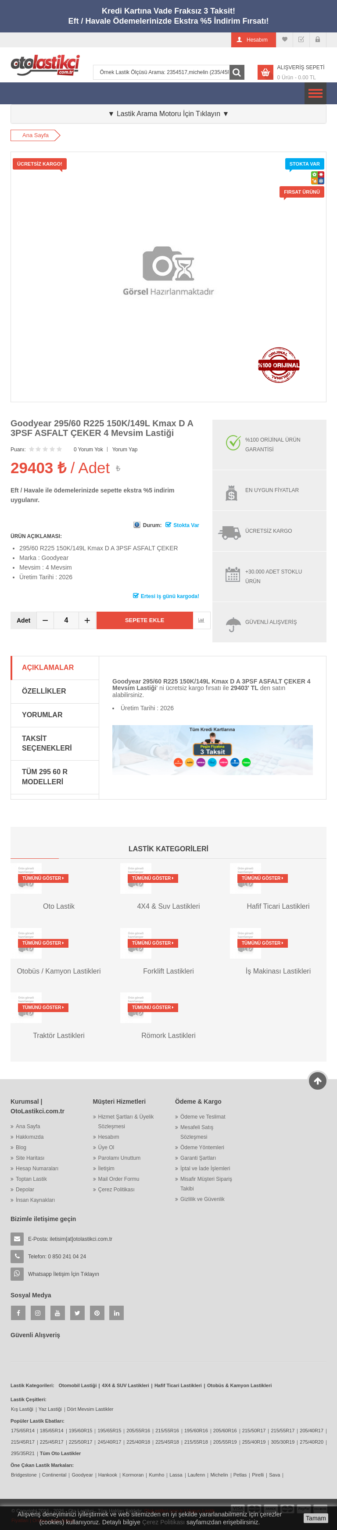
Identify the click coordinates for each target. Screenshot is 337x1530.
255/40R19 (254, 1442)
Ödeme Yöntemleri (202, 1147)
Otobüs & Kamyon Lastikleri (239, 1385)
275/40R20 (311, 1442)
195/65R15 (109, 1430)
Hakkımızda (29, 1137)
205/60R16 (225, 1430)
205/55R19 (225, 1442)
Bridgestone (24, 1474)
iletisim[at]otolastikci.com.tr (81, 1239)
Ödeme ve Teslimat (203, 1117)
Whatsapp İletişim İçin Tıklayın (63, 1274)
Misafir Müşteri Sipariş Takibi (206, 1184)
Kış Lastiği (22, 1409)
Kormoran (132, 1474)
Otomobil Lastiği (78, 1385)
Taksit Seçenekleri (47, 743)
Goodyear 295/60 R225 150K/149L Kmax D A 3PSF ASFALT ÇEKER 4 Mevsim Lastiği (102, 428)
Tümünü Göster (43, 878)
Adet (23, 620)
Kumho (156, 1474)
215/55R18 (196, 1442)
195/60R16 (196, 1430)
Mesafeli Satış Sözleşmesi (196, 1132)
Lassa (175, 1474)
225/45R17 (52, 1442)
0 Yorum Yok (88, 449)
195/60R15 (81, 1430)
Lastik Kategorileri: (32, 1385)
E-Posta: (70, 1239)
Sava (274, 1474)
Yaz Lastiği (50, 1409)
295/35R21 (23, 1453)
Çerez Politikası (116, 1189)
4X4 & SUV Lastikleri (125, 1385)
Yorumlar (42, 715)
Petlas (240, 1474)
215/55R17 (282, 1430)
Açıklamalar (48, 667)
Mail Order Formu (119, 1179)
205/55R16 (138, 1430)
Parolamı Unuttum (119, 1158)
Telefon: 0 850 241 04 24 (57, 1257)
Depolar (25, 1189)
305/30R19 (282, 1442)
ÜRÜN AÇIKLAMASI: (36, 536)
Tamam (316, 1518)
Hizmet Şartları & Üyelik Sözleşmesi (126, 1122)
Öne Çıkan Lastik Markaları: (42, 1465)
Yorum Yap (125, 449)
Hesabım (108, 1137)
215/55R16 (167, 1430)
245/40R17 (109, 1442)
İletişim (106, 1168)
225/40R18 (138, 1442)
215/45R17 (23, 1442)
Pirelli (258, 1474)
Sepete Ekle (145, 620)
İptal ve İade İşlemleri (205, 1168)
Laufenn (196, 1474)
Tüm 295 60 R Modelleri (45, 777)
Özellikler (44, 691)
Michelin (219, 1474)
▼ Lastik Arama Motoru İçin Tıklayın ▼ (168, 113)
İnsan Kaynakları (35, 1200)
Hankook (107, 1474)
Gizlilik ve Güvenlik (202, 1199)
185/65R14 (52, 1430)
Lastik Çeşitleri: (29, 1399)
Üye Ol (106, 1147)
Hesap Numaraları (37, 1168)
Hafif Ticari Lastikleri (178, 1385)
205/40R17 (311, 1430)
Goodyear (82, 1474)
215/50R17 (254, 1430)
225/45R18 (167, 1442)
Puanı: (18, 449)
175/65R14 (23, 1430)
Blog (21, 1147)
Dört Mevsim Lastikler (90, 1409)
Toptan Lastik (31, 1179)
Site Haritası (30, 1158)
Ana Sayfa (35, 135)
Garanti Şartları (198, 1158)
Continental (54, 1474)
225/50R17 (81, 1442)
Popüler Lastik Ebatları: (38, 1421)
